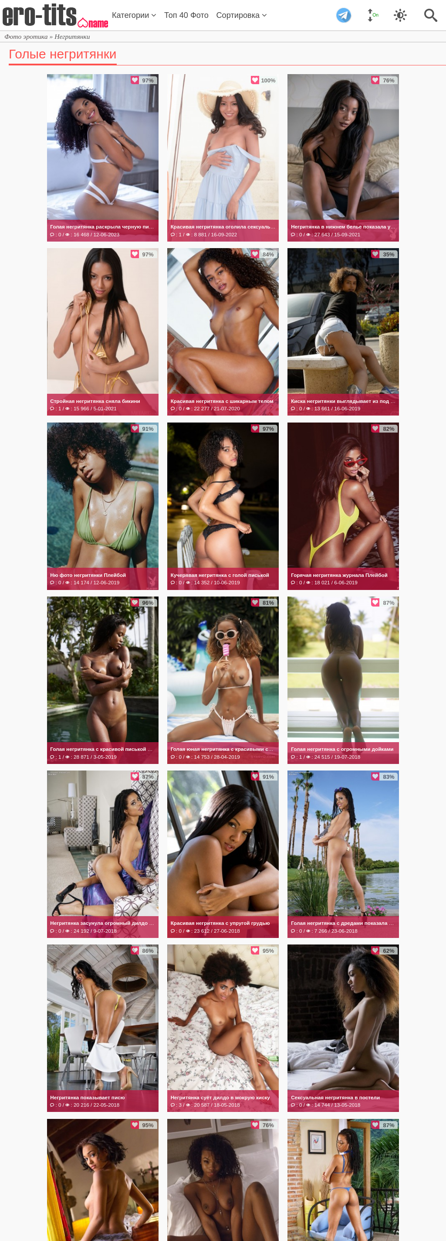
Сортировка (241, 15)
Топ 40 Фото (186, 15)
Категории (134, 15)
